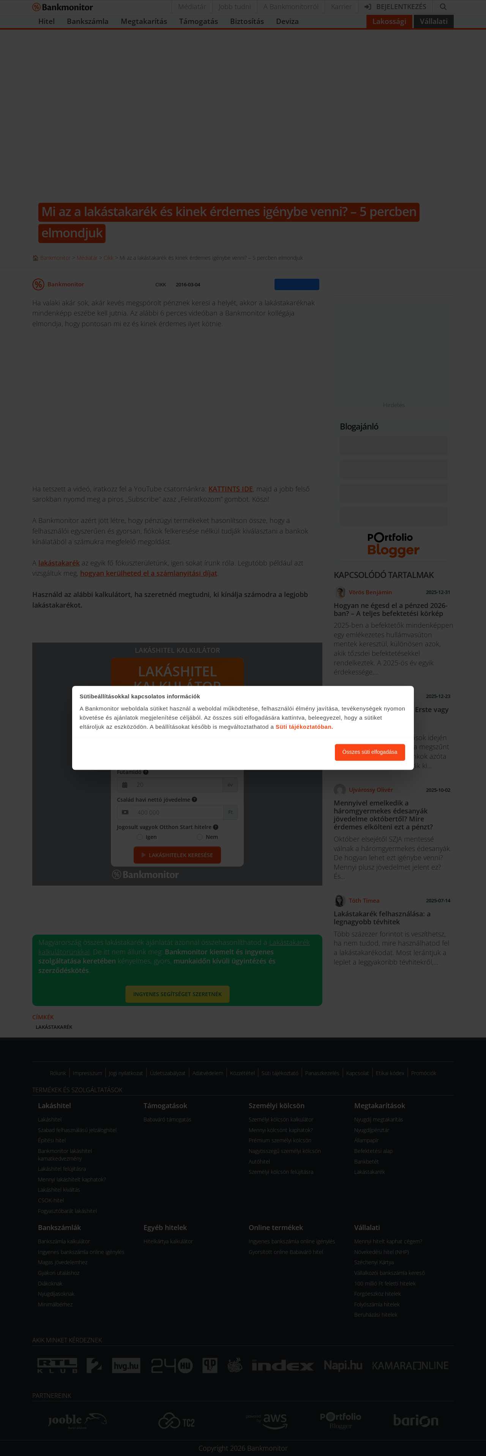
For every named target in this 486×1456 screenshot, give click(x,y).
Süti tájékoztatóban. (304, 726)
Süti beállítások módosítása (287, 752)
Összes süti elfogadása (370, 752)
